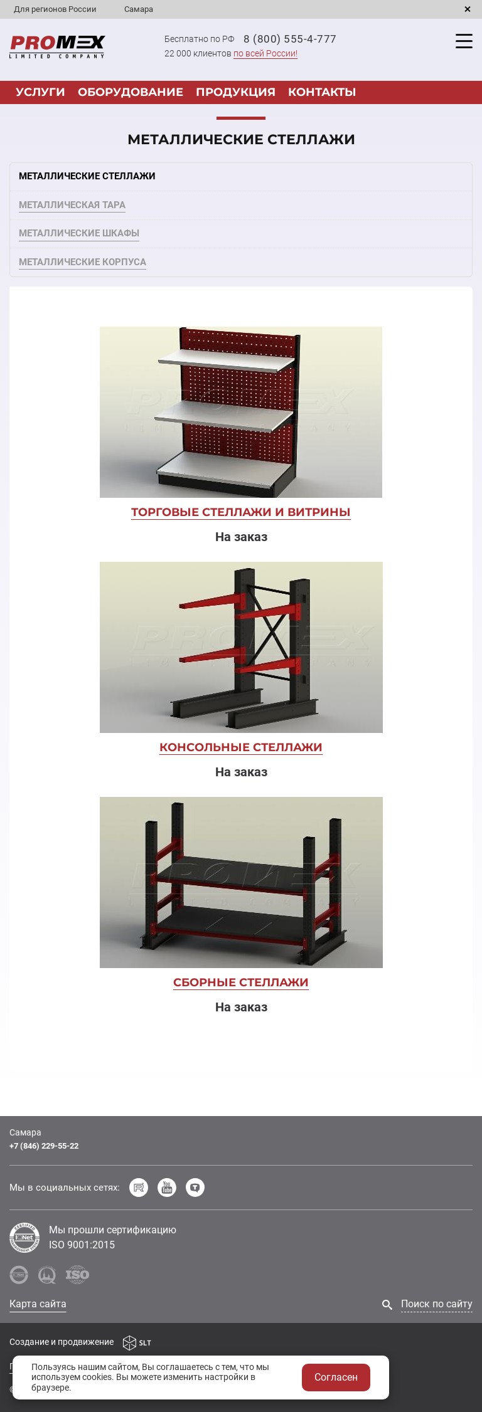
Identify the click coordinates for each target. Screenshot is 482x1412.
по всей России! (265, 53)
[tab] (241, 177)
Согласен (336, 1377)
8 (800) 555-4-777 (290, 39)
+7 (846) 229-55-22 (43, 1146)
